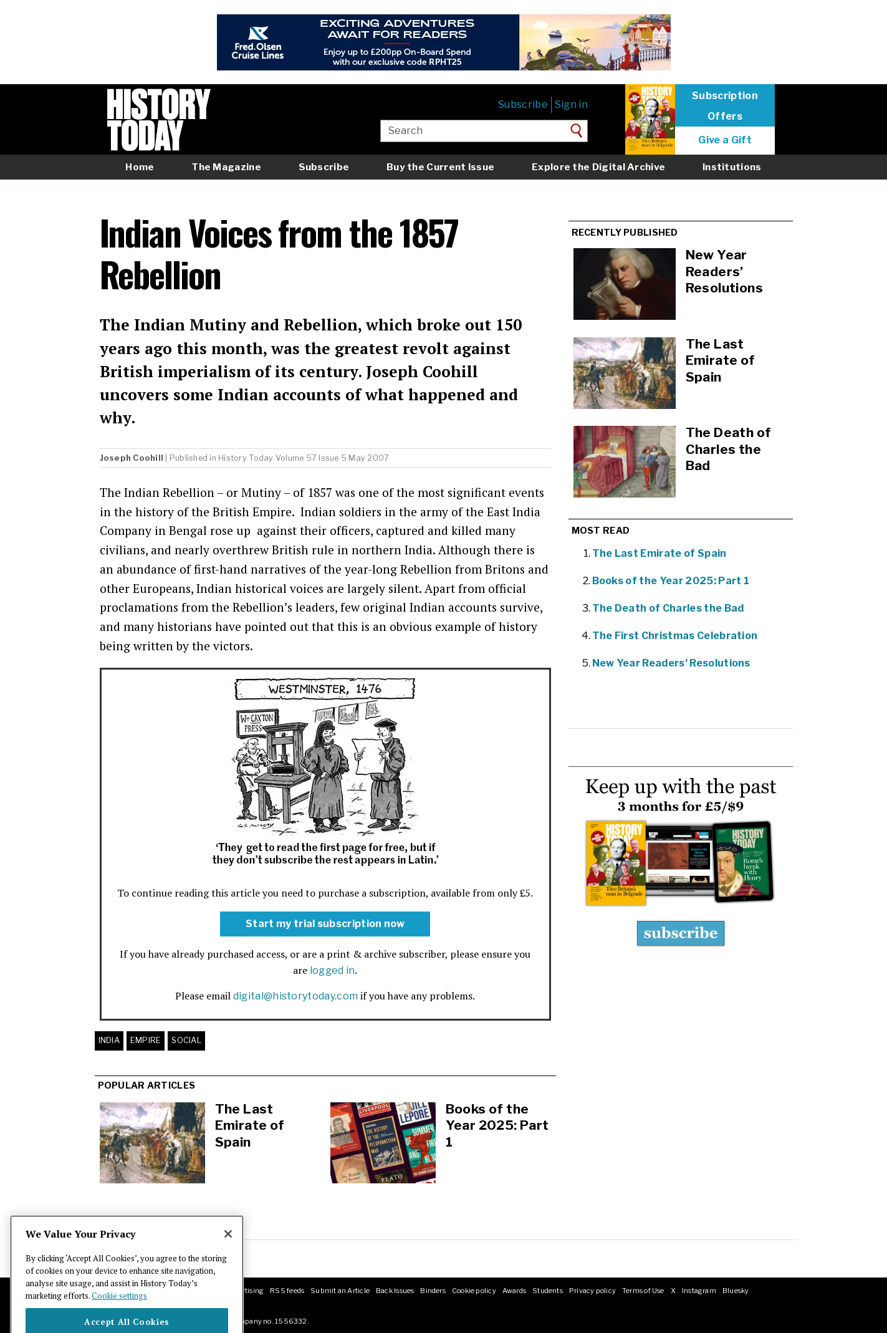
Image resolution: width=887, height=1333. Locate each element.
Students (547, 1290)
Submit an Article (340, 1290)
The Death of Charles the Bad (668, 608)
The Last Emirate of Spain (250, 1125)
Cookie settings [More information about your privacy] (119, 1312)
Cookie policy (474, 1290)
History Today (245, 458)
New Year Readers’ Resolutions (671, 663)
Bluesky (735, 1290)
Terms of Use (643, 1290)
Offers (724, 116)
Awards (514, 1290)
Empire (145, 1040)
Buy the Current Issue (440, 167)
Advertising (245, 1290)
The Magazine (226, 167)
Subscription (725, 96)
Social (186, 1040)
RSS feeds (287, 1290)
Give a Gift (725, 140)
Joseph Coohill (132, 458)
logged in (332, 970)
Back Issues (395, 1290)
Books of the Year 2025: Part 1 (497, 1125)
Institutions (732, 167)
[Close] (228, 1251)
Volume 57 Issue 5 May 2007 (333, 458)
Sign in (571, 104)
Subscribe (523, 104)
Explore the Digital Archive (598, 167)
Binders (433, 1290)
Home (139, 167)
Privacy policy (592, 1290)
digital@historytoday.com (295, 996)
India (109, 1040)
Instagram (699, 1290)
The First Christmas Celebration (675, 636)
